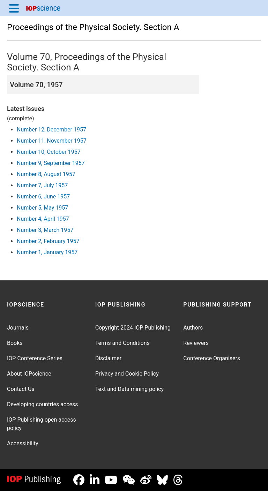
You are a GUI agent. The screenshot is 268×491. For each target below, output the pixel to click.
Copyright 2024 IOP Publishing (133, 327)
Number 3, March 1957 (45, 230)
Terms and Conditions (122, 343)
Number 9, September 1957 (51, 163)
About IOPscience (29, 373)
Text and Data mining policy (129, 389)
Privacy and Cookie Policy (127, 373)
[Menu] (14, 8)
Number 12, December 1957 (51, 129)
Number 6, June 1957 (43, 196)
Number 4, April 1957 (43, 219)
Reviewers (196, 343)
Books (15, 343)
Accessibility (22, 443)
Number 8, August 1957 (46, 174)
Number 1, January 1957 (47, 252)
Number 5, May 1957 (42, 207)
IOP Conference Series (34, 358)
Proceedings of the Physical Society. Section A (93, 27)
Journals (18, 327)
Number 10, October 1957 (49, 152)
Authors (193, 327)
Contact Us (21, 389)
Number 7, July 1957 (42, 185)
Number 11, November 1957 (52, 140)
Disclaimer (108, 358)
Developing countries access (42, 404)
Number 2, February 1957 (48, 241)
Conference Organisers (211, 358)
